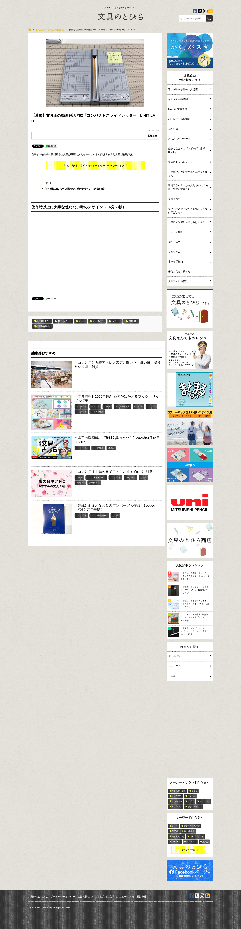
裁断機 (131, 321)
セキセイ (138, 406)
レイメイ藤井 (97, 411)
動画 (80, 321)
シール (175, 826)
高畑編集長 (42, 326)
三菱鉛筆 (80, 482)
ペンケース (191, 842)
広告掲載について (87, 896)
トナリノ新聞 (189, 232)
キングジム (81, 406)
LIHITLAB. (41, 321)
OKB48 (175, 831)
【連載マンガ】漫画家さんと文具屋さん (189, 174)
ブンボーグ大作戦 (99, 515)
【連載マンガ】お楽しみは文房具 (189, 222)
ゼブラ (191, 801)
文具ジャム (189, 251)
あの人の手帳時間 (189, 99)
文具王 (114, 321)
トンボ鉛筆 (98, 448)
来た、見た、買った (189, 271)
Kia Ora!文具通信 (189, 109)
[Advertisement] (190, 730)
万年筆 (143, 477)
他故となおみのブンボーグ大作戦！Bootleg (189, 150)
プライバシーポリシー (62, 896)
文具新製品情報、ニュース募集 (117, 896)
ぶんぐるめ (189, 242)
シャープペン (82, 448)
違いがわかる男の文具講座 (189, 89)
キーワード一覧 (188, 850)
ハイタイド (81, 411)
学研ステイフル (195, 807)
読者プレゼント (197, 836)
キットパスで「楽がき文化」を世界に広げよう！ (189, 210)
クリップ (95, 406)
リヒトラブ (62, 321)
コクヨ (107, 406)
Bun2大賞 (176, 842)
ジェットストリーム (96, 477)
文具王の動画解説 (189, 281)
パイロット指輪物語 (189, 119)
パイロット (115, 477)
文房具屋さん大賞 (192, 826)
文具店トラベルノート (189, 162)
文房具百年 (189, 199)
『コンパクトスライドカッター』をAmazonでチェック (93, 165)
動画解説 (96, 321)
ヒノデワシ (177, 796)
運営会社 (141, 896)
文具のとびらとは (38, 896)
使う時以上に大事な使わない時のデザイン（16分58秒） (76, 188)
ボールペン (130, 477)
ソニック (151, 406)
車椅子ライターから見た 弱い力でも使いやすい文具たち (189, 187)
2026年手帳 (189, 831)
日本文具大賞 (178, 836)
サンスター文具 (122, 406)
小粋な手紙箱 (189, 261)
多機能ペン (94, 482)
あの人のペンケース (189, 138)
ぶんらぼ (189, 128)
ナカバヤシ (177, 801)
